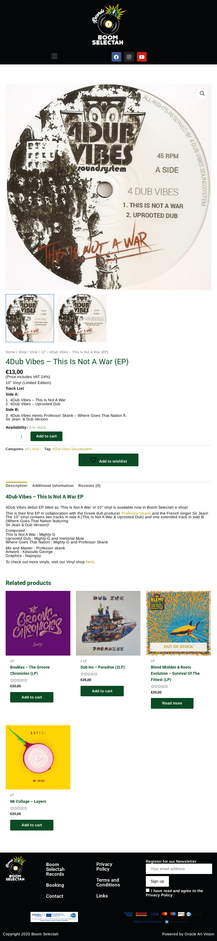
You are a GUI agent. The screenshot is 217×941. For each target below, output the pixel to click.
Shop (22, 352)
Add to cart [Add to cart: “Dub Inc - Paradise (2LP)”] (102, 691)
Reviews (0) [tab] (89, 485)
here (90, 561)
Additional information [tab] (52, 485)
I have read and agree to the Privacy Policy (174, 893)
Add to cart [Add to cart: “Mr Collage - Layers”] (31, 825)
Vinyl (34, 352)
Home (10, 352)
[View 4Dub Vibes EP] (30, 318)
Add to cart (46, 436)
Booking (55, 885)
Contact (54, 896)
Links (102, 896)
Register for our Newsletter (179, 866)
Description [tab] (16, 485)
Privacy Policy (104, 866)
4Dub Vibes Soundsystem (72, 449)
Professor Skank (136, 513)
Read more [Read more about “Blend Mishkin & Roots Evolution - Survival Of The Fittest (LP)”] (172, 703)
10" (43, 352)
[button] (54, 56)
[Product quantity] (21, 436)
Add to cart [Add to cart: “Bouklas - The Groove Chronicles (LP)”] (31, 697)
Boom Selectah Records (55, 869)
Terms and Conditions (108, 882)
